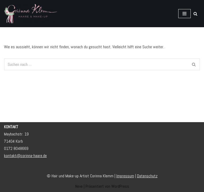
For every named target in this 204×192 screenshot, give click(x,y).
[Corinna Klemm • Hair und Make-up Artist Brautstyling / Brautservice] (30, 13)
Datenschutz (147, 176)
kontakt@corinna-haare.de (25, 155)
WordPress (120, 186)
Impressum (125, 176)
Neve (79, 186)
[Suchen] (195, 14)
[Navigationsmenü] (184, 13)
